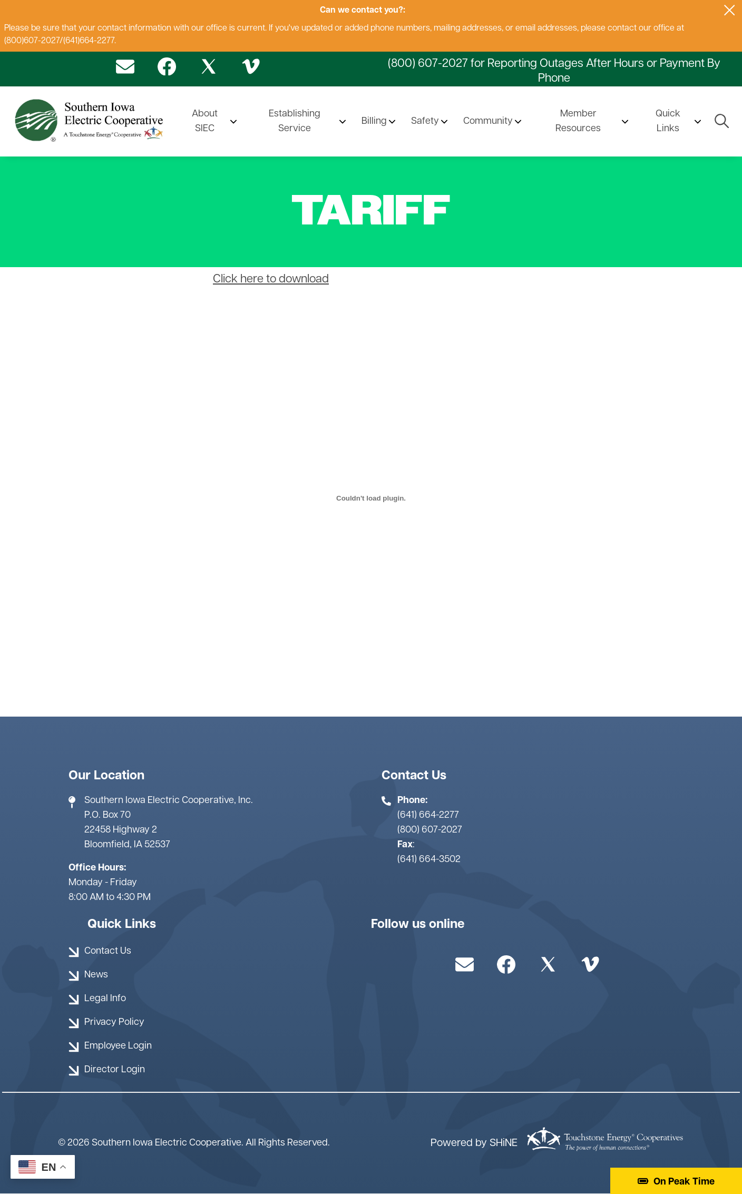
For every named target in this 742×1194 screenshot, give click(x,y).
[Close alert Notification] (729, 10)
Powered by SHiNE (474, 1143)
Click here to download (271, 279)
